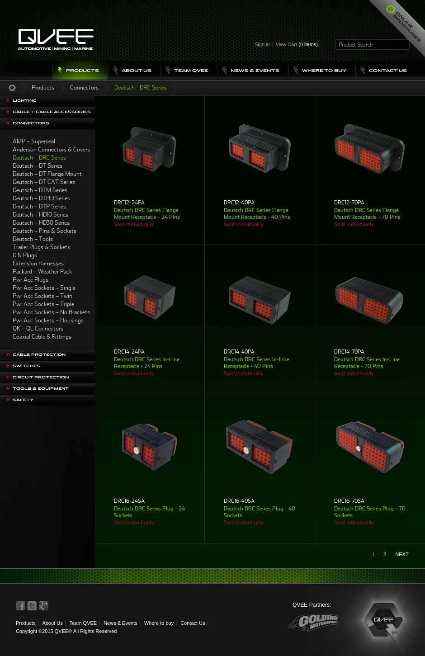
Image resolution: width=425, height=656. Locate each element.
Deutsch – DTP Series (39, 206)
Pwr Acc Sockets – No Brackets (51, 312)
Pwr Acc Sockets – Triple (43, 304)
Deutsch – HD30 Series (41, 222)
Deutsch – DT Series (37, 165)
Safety (23, 399)
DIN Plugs (25, 255)
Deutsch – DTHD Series (41, 198)
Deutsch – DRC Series (39, 157)
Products (43, 87)
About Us (52, 623)
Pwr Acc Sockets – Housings (48, 320)
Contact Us (192, 623)
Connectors (84, 87)
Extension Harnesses (38, 263)
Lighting (25, 100)
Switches (26, 366)
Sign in (262, 44)
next (401, 554)
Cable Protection (39, 354)
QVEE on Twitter (32, 606)
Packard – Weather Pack (42, 271)
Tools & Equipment (41, 388)
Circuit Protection (41, 377)
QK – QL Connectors (38, 328)
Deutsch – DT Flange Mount (47, 173)
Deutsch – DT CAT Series (44, 182)
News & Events (120, 623)
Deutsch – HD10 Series (40, 214)
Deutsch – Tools (33, 239)
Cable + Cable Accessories (52, 111)
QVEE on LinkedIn (44, 606)
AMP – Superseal (34, 141)
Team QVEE (83, 623)
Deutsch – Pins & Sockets (44, 230)
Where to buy (159, 623)
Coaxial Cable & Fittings (42, 336)
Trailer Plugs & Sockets (41, 247)
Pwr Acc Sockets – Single (44, 287)
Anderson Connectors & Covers (51, 149)
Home (12, 87)
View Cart (297, 44)
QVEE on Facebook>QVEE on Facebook (21, 606)
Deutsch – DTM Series (40, 190)
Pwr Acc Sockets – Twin (42, 296)
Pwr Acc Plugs (30, 279)
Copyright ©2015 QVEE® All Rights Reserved (66, 631)
